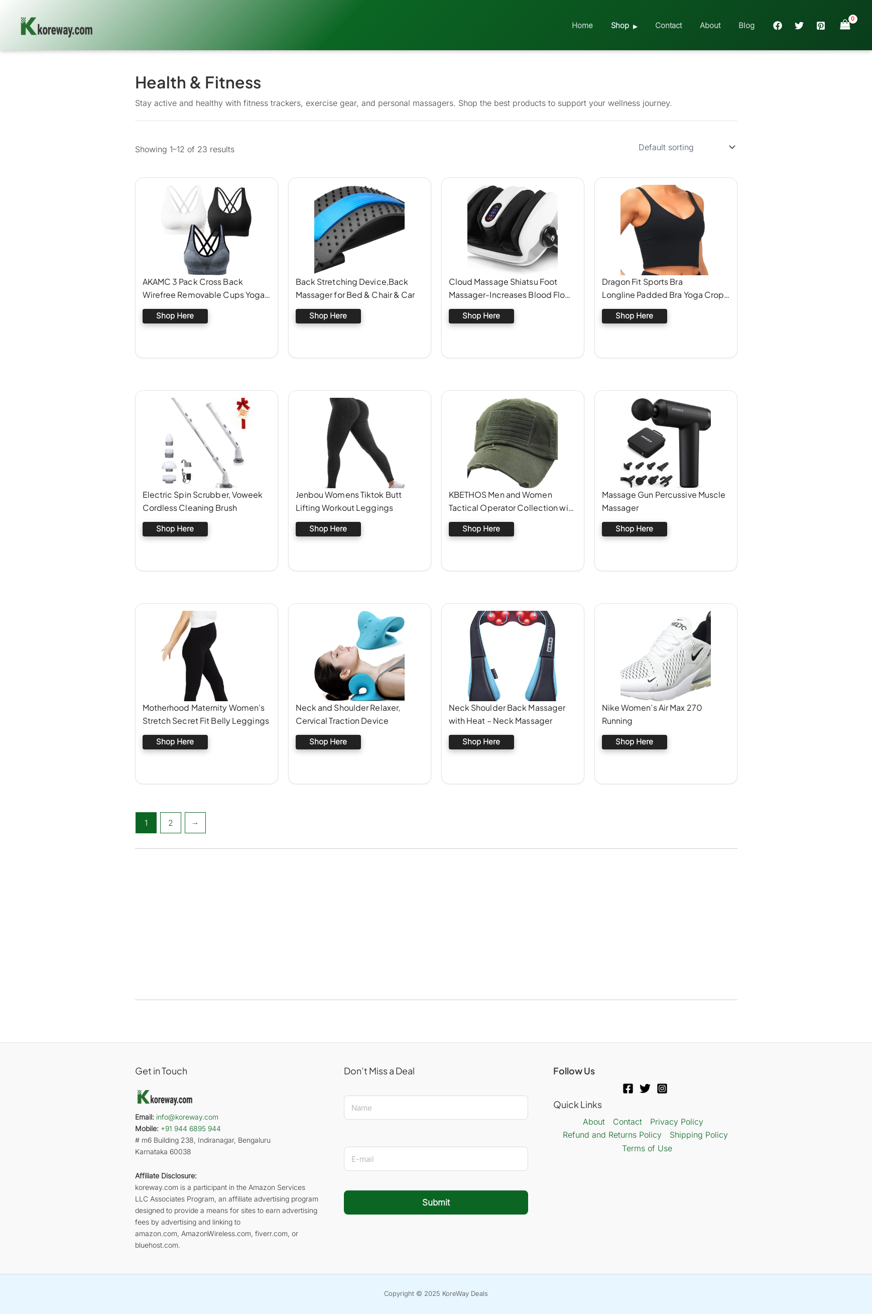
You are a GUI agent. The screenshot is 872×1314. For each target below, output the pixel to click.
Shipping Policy (699, 1135)
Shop (630, 25)
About (714, 25)
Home (595, 25)
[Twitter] (799, 25)
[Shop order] (686, 147)
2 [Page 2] (170, 823)
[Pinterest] (820, 25)
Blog (747, 25)
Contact (675, 25)
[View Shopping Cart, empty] (844, 25)
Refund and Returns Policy (612, 1135)
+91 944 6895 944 (191, 1128)
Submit (436, 1202)
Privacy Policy (676, 1122)
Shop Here (175, 315)
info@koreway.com (187, 1117)
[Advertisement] (436, 924)
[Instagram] (662, 1088)
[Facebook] (777, 25)
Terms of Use (647, 1148)
